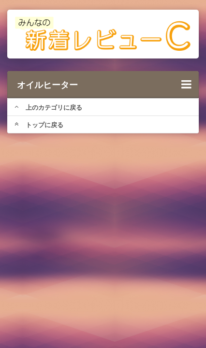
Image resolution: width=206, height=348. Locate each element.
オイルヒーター (104, 84)
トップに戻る (39, 124)
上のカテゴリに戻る (48, 107)
